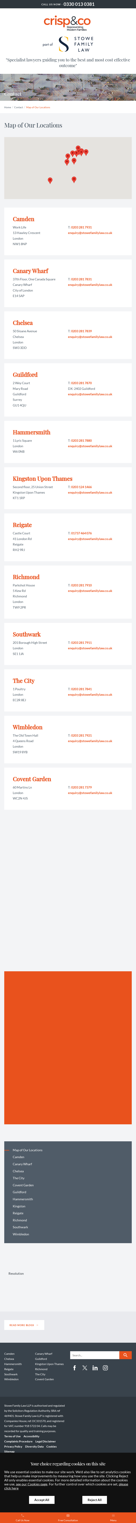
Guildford (25, 374)
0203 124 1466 (81, 487)
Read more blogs (22, 1325)
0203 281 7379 (81, 787)
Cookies (51, 1446)
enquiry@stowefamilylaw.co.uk (90, 233)
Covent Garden (32, 779)
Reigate (22, 525)
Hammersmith (31, 432)
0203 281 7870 (81, 383)
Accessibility (31, 1436)
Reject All (95, 1500)
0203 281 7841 (81, 689)
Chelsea (23, 322)
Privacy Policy (13, 1446)
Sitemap (9, 1451)
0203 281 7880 (81, 440)
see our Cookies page (31, 1484)
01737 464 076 (81, 533)
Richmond (26, 577)
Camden (23, 219)
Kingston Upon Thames (42, 478)
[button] (74, 161)
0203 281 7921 (81, 735)
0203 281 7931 (81, 227)
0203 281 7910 (81, 585)
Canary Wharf (30, 271)
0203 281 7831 (81, 279)
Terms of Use (12, 1436)
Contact (18, 107)
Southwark (27, 634)
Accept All (41, 1500)
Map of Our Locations (38, 107)
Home (7, 107)
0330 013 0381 (79, 4)
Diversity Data (34, 1446)
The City (23, 680)
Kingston (19, 1206)
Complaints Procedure (18, 1441)
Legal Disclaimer (45, 1441)
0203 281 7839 (81, 331)
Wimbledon (27, 727)
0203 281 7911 (81, 643)
